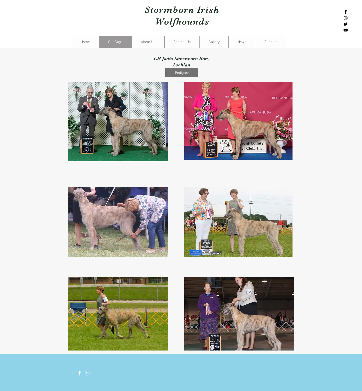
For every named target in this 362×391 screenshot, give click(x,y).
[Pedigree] (181, 72)
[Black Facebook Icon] (345, 12)
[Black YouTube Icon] (345, 30)
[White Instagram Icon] (87, 373)
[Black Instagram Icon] (345, 18)
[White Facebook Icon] (79, 373)
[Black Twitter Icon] (345, 24)
